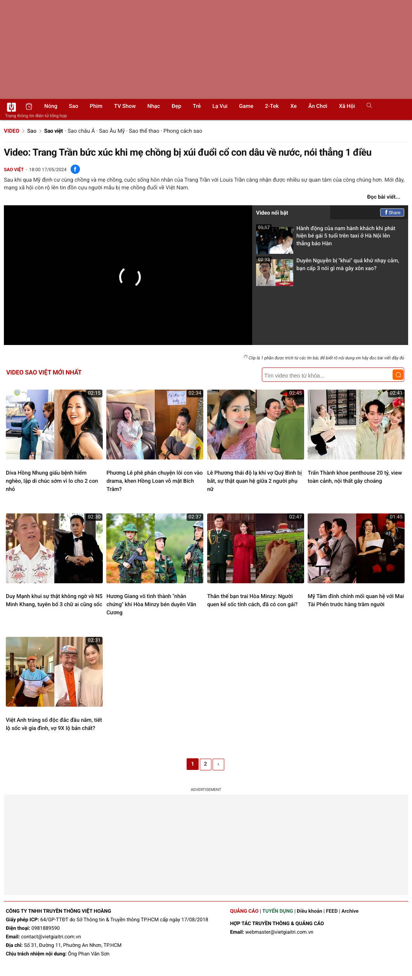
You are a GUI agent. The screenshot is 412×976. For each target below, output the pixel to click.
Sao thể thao (144, 131)
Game (246, 106)
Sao (73, 106)
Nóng (50, 106)
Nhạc (153, 106)
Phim (96, 106)
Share (392, 212)
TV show (125, 106)
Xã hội (347, 106)
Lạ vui (219, 106)
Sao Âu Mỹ (112, 131)
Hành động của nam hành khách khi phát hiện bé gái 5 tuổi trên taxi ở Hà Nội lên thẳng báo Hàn (325, 238)
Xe (293, 106)
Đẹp (176, 106)
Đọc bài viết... (383, 197)
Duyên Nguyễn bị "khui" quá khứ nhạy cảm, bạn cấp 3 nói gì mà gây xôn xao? (327, 266)
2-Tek (272, 106)
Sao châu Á (81, 131)
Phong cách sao (182, 131)
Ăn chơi (317, 106)
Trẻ (197, 106)
